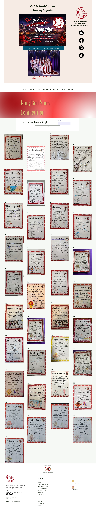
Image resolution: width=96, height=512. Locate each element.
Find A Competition (43, 484)
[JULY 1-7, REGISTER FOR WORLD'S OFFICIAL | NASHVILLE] (43, 48)
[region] (13, 503)
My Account (41, 501)
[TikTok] (81, 55)
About (39, 482)
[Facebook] (81, 40)
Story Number (60, 120)
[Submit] (47, 127)
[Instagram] (81, 47)
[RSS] (81, 32)
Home (39, 480)
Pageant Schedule (42, 488)
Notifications (41, 503)
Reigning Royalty (42, 490)
